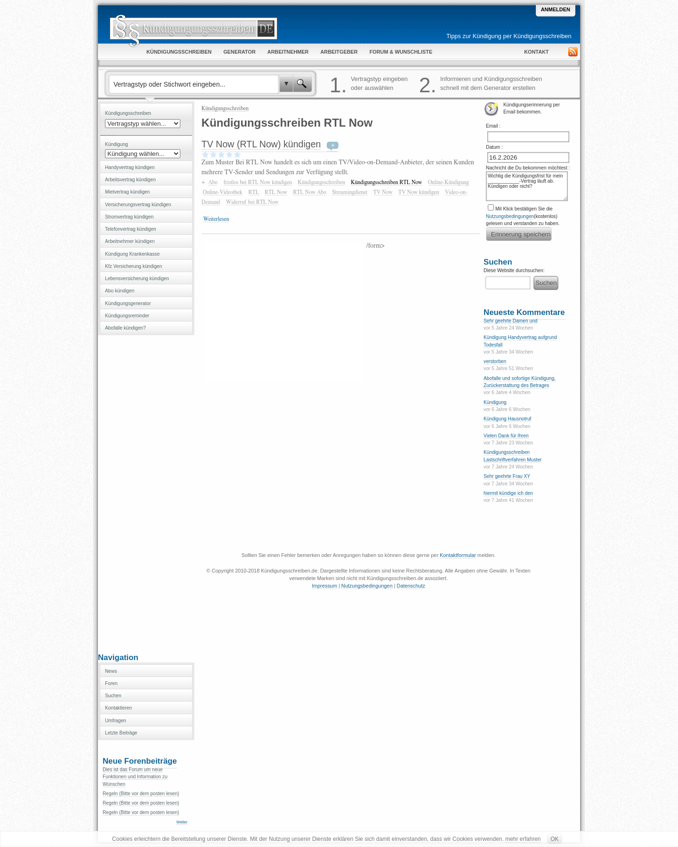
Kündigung (495, 402)
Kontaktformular (458, 555)
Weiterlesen (216, 219)
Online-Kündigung (448, 182)
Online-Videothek (222, 192)
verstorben (495, 361)
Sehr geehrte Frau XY (507, 476)
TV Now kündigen (418, 192)
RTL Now (276, 192)
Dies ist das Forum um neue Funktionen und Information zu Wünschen (135, 777)
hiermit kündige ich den (508, 493)
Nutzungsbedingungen (510, 216)
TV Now (383, 192)
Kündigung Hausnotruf (507, 418)
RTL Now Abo (309, 192)
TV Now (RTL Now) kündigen (261, 144)
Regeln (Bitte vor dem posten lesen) (141, 793)
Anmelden (555, 9)
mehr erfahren (523, 839)
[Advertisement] (146, 493)
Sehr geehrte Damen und (510, 320)
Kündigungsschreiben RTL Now (386, 182)
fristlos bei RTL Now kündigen (258, 182)
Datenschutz (411, 586)
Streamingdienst (349, 192)
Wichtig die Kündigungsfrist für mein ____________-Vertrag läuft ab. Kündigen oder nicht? (527, 186)
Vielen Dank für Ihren (506, 435)
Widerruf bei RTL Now (252, 202)
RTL (254, 192)
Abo (213, 182)
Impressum (324, 586)
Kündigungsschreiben (225, 108)
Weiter (182, 822)
